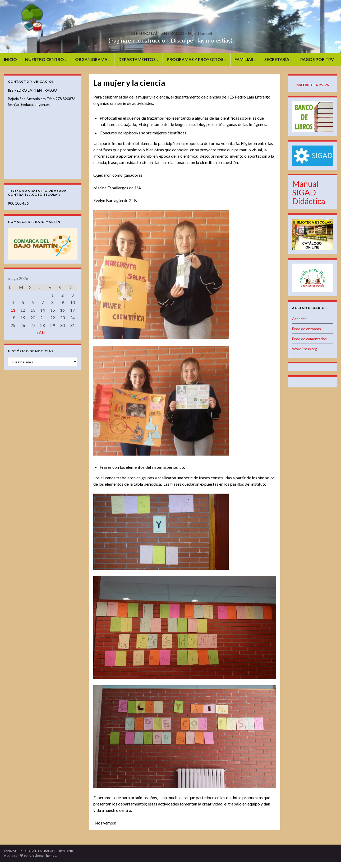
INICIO (10, 59)
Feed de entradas (306, 328)
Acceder (299, 318)
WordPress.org (304, 348)
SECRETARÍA (278, 59)
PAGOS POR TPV (317, 59)
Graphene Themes (42, 856)
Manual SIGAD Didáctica (308, 192)
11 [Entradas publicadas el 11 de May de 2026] (13, 309)
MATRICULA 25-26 (312, 85)
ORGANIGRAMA (92, 59)
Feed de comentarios (309, 338)
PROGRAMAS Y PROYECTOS (196, 59)
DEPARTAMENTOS (138, 59)
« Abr (41, 332)
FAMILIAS (245, 59)
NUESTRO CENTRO (46, 59)
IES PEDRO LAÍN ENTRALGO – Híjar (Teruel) (170, 31)
